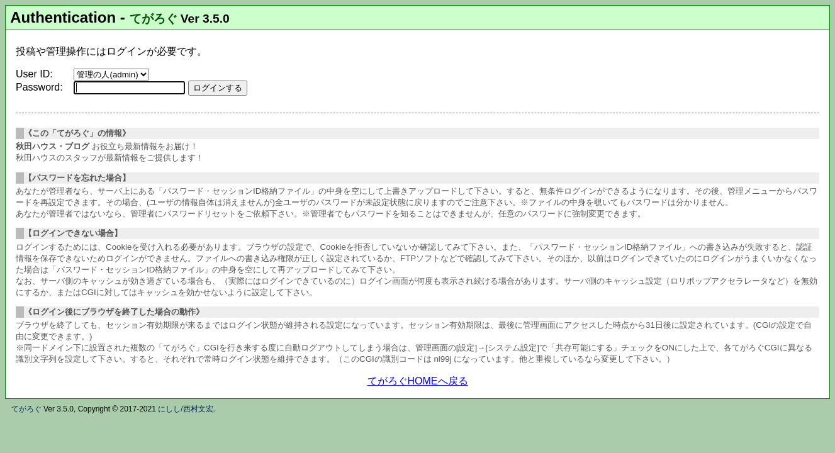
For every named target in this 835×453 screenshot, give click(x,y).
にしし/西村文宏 (185, 409)
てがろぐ (153, 18)
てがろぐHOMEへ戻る (417, 381)
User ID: (34, 74)
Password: (39, 87)
